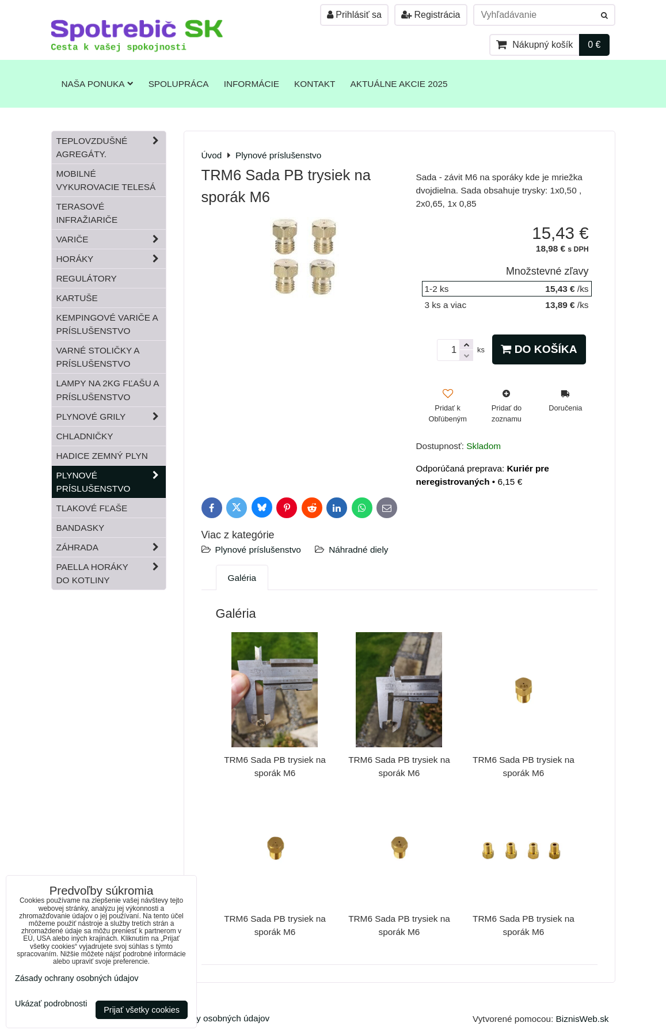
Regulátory (86, 278)
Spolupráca (179, 84)
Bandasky (80, 528)
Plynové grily (111, 416)
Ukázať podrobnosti (51, 1003)
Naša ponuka (98, 84)
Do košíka (539, 349)
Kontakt (314, 84)
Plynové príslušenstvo (258, 549)
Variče (111, 239)
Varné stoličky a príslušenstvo (98, 356)
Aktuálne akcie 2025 (398, 84)
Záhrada (111, 547)
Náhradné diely (358, 549)
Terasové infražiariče (87, 213)
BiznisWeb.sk (582, 1019)
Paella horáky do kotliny (111, 573)
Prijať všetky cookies (142, 1009)
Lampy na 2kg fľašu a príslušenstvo (107, 389)
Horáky (111, 258)
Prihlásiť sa (354, 15)
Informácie (251, 84)
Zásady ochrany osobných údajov (203, 1018)
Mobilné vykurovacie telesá (106, 180)
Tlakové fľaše (92, 508)
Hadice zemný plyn (102, 456)
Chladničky (84, 436)
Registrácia (430, 15)
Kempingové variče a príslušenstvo (107, 324)
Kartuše (77, 298)
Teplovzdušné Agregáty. (111, 147)
